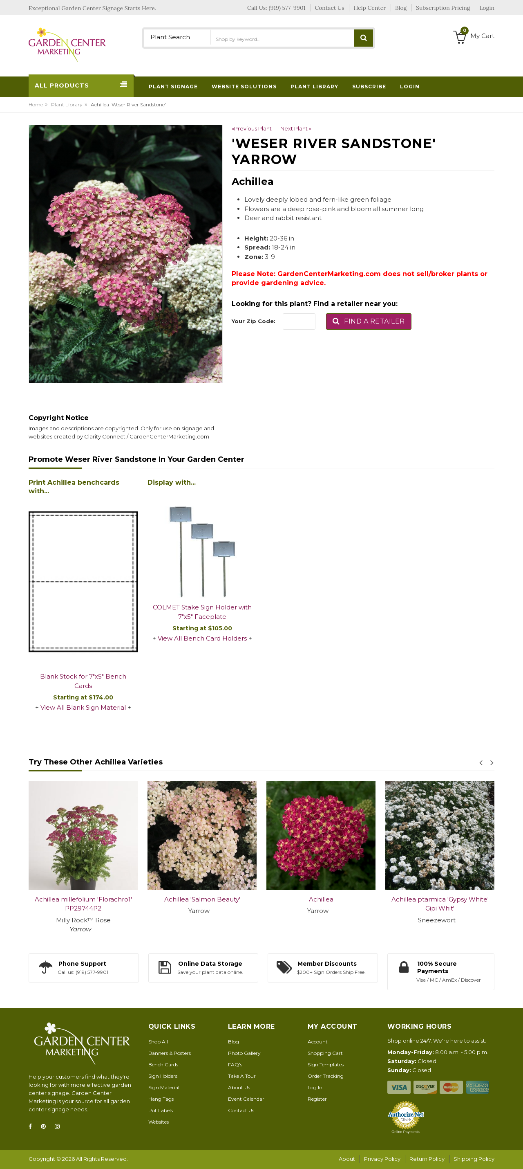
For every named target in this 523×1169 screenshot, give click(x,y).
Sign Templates (326, 1064)
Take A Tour (242, 1076)
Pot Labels (160, 1110)
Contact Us (241, 1110)
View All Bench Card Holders (202, 638)
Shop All (158, 1042)
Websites (158, 1122)
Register (317, 1099)
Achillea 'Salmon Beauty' (202, 899)
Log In (315, 1087)
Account (318, 1042)
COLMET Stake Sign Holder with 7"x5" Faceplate (202, 611)
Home (36, 104)
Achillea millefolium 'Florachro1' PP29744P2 (83, 904)
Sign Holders (162, 1076)
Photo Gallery (244, 1053)
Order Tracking (326, 1076)
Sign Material (163, 1087)
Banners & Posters (169, 1053)
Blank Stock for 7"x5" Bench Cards (83, 681)
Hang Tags (161, 1099)
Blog (233, 1042)
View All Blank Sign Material (83, 707)
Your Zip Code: (253, 321)
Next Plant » (295, 128)
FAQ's (235, 1064)
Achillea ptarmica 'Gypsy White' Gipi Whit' (440, 904)
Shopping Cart (325, 1053)
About (347, 1159)
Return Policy (427, 1159)
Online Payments (405, 1132)
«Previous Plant (252, 128)
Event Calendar (246, 1099)
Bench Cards (163, 1064)
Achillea (321, 899)
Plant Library (67, 104)
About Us (239, 1087)
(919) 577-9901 (287, 7)
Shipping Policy (474, 1159)
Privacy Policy (382, 1159)
